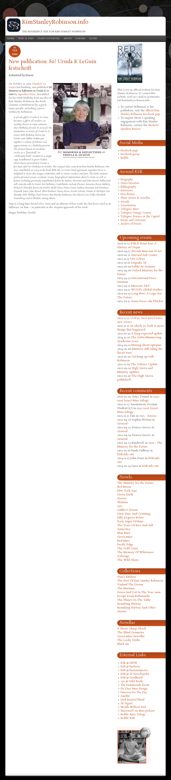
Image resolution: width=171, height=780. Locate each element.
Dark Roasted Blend (132, 700)
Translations (128, 205)
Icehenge (123, 556)
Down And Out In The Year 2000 (138, 592)
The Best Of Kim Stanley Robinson (140, 581)
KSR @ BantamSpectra (134, 670)
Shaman (122, 502)
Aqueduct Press (26, 94)
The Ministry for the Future (135, 483)
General (122, 424)
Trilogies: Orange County (136, 213)
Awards (125, 201)
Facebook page (129, 150)
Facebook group (130, 154)
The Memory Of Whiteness (135, 552)
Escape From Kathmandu (133, 596)
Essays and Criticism (133, 220)
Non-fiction (128, 194)
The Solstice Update (144, 364)
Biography (127, 179)
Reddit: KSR (128, 718)
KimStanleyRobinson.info (55, 22)
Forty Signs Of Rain (130, 521)
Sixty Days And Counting (133, 514)
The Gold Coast (127, 548)
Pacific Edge (125, 545)
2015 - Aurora (147, 416)
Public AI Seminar (143, 267)
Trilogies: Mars (130, 209)
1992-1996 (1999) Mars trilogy (138, 398)
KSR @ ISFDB (129, 663)
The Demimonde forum (135, 685)
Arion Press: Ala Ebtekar (147, 301)
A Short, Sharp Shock (131, 629)
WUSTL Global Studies (146, 290)
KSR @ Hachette (130, 666)
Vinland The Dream (130, 585)
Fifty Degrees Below (130, 518)
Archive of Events (131, 224)
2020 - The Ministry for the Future (139, 445)
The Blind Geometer (130, 632)
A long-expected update (146, 334)
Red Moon (124, 487)
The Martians (126, 588)
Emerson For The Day (134, 692)
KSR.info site (125, 454)
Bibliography (128, 187)
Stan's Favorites (49, 38)
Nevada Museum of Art (146, 251)
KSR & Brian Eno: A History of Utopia (136, 245)
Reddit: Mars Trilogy (133, 714)
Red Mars (123, 541)
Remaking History (129, 604)
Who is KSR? (26, 38)
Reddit (124, 158)
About (68, 38)
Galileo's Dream (127, 510)
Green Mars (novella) (130, 636)
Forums (80, 38)
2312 (119, 506)
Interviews (127, 190)
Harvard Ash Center (144, 255)
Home (11, 38)
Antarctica (123, 529)
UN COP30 (137, 259)
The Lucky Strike (128, 640)
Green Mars (125, 537)
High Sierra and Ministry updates (135, 370)
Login (93, 38)
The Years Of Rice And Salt (135, 525)
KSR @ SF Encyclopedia (135, 674)
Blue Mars (123, 533)
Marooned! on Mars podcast (138, 711)
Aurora (121, 498)
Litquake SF (139, 263)
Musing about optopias (146, 345)
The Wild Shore (128, 560)
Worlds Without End (133, 707)
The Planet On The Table (134, 600)
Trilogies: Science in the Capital (140, 216)
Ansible (125, 696)
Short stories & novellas (135, 198)
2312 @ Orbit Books (132, 681)
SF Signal (126, 703)
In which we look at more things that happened (140, 328)
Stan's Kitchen (126, 577)
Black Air (123, 644)
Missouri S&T (140, 286)
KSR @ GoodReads (132, 677)
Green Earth (125, 495)
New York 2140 (127, 491)
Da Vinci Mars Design (134, 688)
